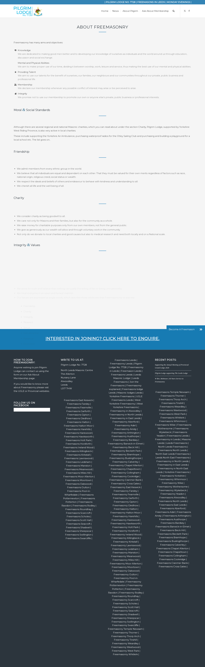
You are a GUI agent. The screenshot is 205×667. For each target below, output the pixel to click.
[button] (201, 329)
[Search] (173, 11)
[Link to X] (185, 11)
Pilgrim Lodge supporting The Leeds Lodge (171, 373)
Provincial (33, 391)
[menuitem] (104, 11)
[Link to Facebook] (189, 11)
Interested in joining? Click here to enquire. (102, 338)
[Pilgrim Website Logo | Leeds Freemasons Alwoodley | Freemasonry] (28, 11)
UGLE (21, 391)
